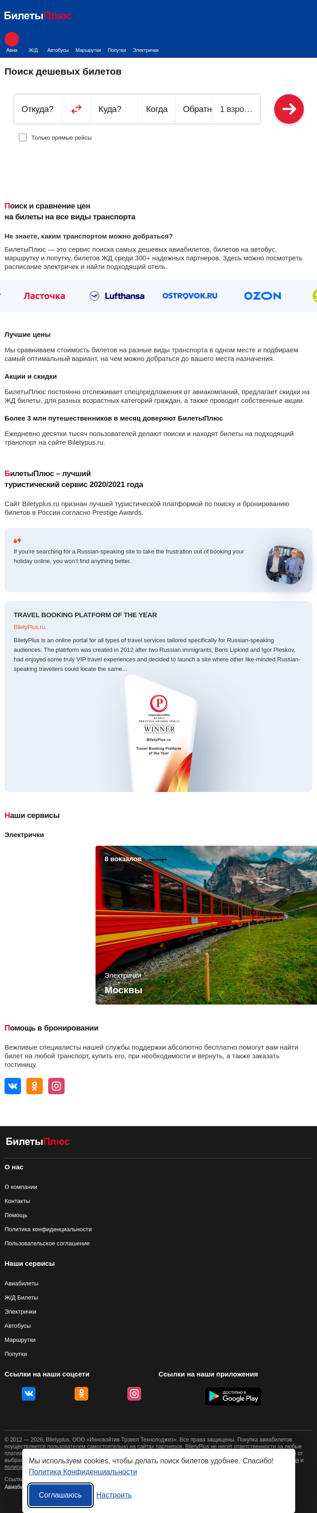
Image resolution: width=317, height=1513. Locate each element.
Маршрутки (88, 42)
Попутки (117, 42)
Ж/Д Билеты (21, 1297)
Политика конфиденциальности (48, 1229)
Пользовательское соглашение (47, 1243)
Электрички (146, 42)
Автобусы (58, 42)
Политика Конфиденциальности (83, 1472)
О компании (21, 1186)
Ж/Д (33, 42)
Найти (289, 109)
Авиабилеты (21, 1283)
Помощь (16, 1215)
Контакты (17, 1201)
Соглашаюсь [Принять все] (60, 1495)
